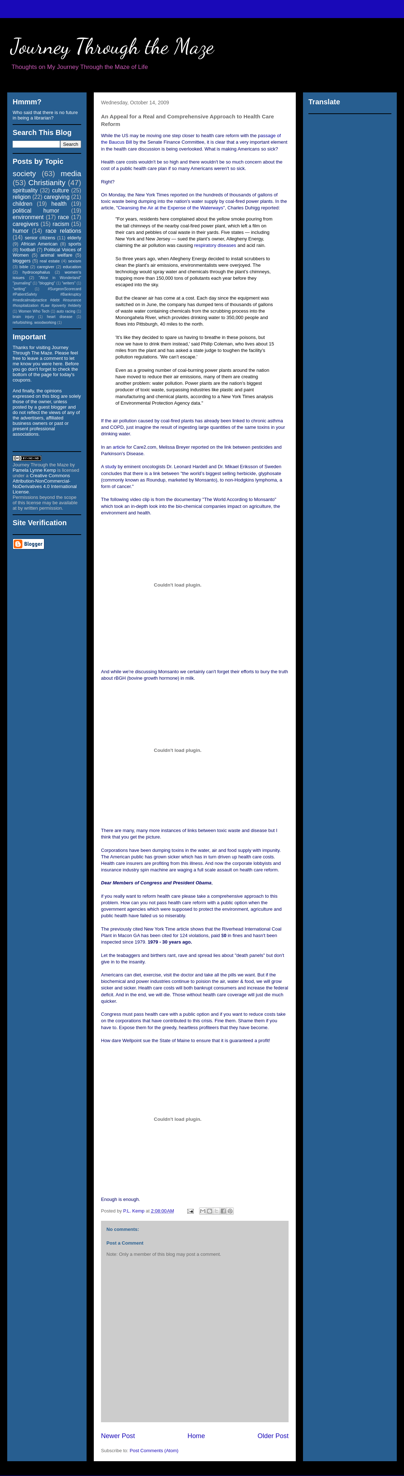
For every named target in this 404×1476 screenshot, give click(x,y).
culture (60, 190)
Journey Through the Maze (112, 46)
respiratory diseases (215, 245)
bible (23, 266)
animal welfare (56, 255)
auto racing (66, 311)
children (22, 204)
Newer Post (118, 1436)
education (72, 266)
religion (22, 197)
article (119, 447)
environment (28, 217)
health (59, 204)
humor (20, 231)
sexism (74, 260)
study (111, 466)
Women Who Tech (33, 311)
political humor (36, 211)
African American (39, 244)
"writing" (19, 289)
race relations (63, 231)
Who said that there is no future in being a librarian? (45, 115)
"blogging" (46, 283)
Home (196, 1436)
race (63, 217)
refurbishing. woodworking (34, 323)
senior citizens (40, 237)
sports (75, 244)
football (27, 249)
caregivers (26, 224)
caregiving (57, 197)
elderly (74, 237)
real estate (50, 260)
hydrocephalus (36, 272)
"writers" (68, 283)
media (71, 173)
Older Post (273, 1436)
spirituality (25, 190)
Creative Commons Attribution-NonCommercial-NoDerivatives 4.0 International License (45, 484)
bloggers (22, 261)
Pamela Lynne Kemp (34, 470)
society (24, 173)
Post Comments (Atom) (154, 1450)
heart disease (60, 317)
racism (61, 224)
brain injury (23, 317)
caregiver (45, 266)
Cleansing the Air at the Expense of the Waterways (170, 207)
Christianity (47, 182)
